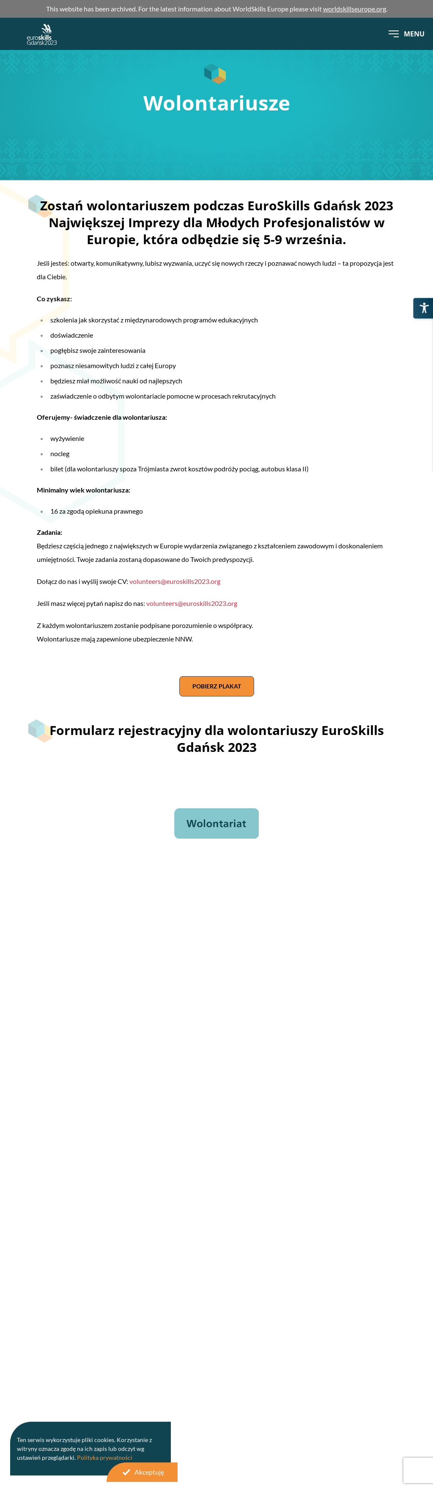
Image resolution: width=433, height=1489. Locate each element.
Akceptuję (142, 1472)
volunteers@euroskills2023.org (174, 581)
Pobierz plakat (216, 686)
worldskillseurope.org (354, 9)
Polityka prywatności (104, 1457)
